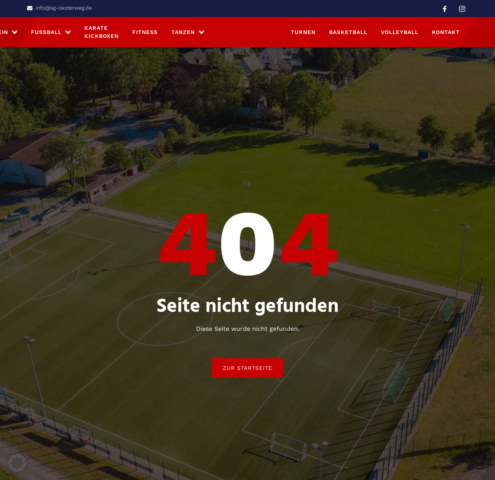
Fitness (145, 34)
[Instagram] (462, 8)
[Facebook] (445, 8)
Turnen (303, 34)
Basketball (348, 34)
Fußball (51, 34)
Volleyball (399, 34)
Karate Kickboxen (101, 34)
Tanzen (187, 34)
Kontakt (446, 34)
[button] (17, 463)
